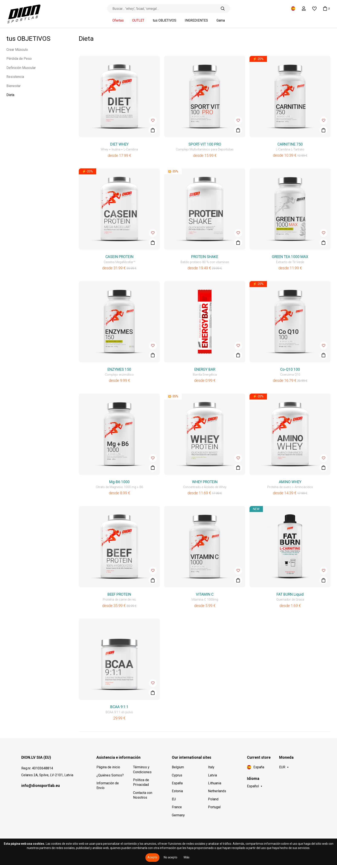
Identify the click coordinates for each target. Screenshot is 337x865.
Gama (221, 20)
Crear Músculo (17, 50)
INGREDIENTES (196, 20)
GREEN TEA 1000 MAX (290, 257)
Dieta (10, 95)
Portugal (214, 807)
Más (186, 857)
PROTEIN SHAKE (204, 257)
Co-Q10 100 (290, 369)
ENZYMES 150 (119, 369)
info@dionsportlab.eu (40, 785)
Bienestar (13, 86)
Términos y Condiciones (142, 769)
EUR (282, 767)
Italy (211, 767)
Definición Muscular (21, 68)
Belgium (178, 767)
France (177, 807)
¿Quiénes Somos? (110, 775)
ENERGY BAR (204, 369)
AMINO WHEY (290, 482)
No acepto (170, 857)
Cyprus (177, 775)
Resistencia (15, 77)
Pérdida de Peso (19, 59)
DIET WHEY (119, 144)
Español (253, 786)
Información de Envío (107, 785)
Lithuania (214, 783)
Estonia (177, 791)
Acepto (152, 857)
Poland (213, 799)
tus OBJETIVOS (164, 20)
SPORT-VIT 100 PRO (204, 144)
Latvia (212, 775)
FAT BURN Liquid (290, 594)
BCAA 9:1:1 (119, 707)
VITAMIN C (205, 594)
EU (174, 799)
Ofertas (118, 20)
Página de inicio (108, 767)
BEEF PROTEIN (119, 594)
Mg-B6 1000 (119, 482)
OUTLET (138, 20)
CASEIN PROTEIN (119, 257)
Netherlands (217, 791)
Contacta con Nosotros (142, 795)
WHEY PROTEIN (205, 482)
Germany (178, 815)
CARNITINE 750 (290, 144)
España (177, 783)
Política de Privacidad (141, 782)
